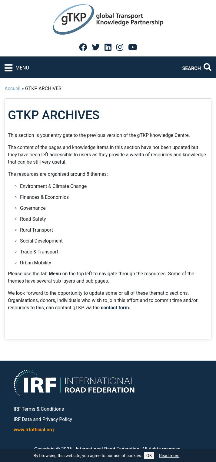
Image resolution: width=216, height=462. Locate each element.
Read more (169, 455)
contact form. (115, 308)
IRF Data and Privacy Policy (43, 419)
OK (149, 455)
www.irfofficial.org (34, 430)
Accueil (12, 88)
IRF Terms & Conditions (39, 409)
